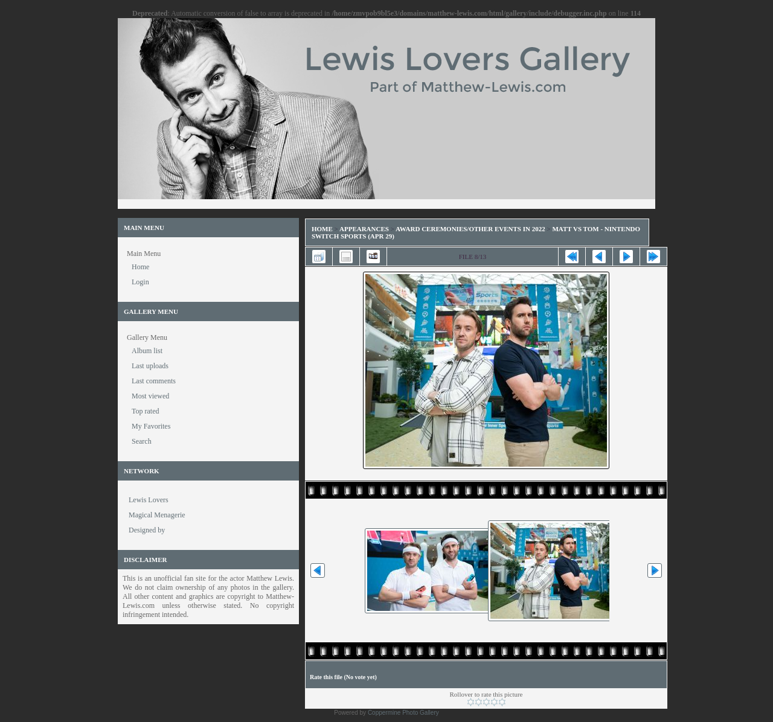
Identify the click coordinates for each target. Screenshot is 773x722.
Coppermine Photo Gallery (403, 712)
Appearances (364, 228)
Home (322, 228)
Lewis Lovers (148, 500)
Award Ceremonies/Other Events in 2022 (470, 228)
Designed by (147, 530)
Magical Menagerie (157, 515)
